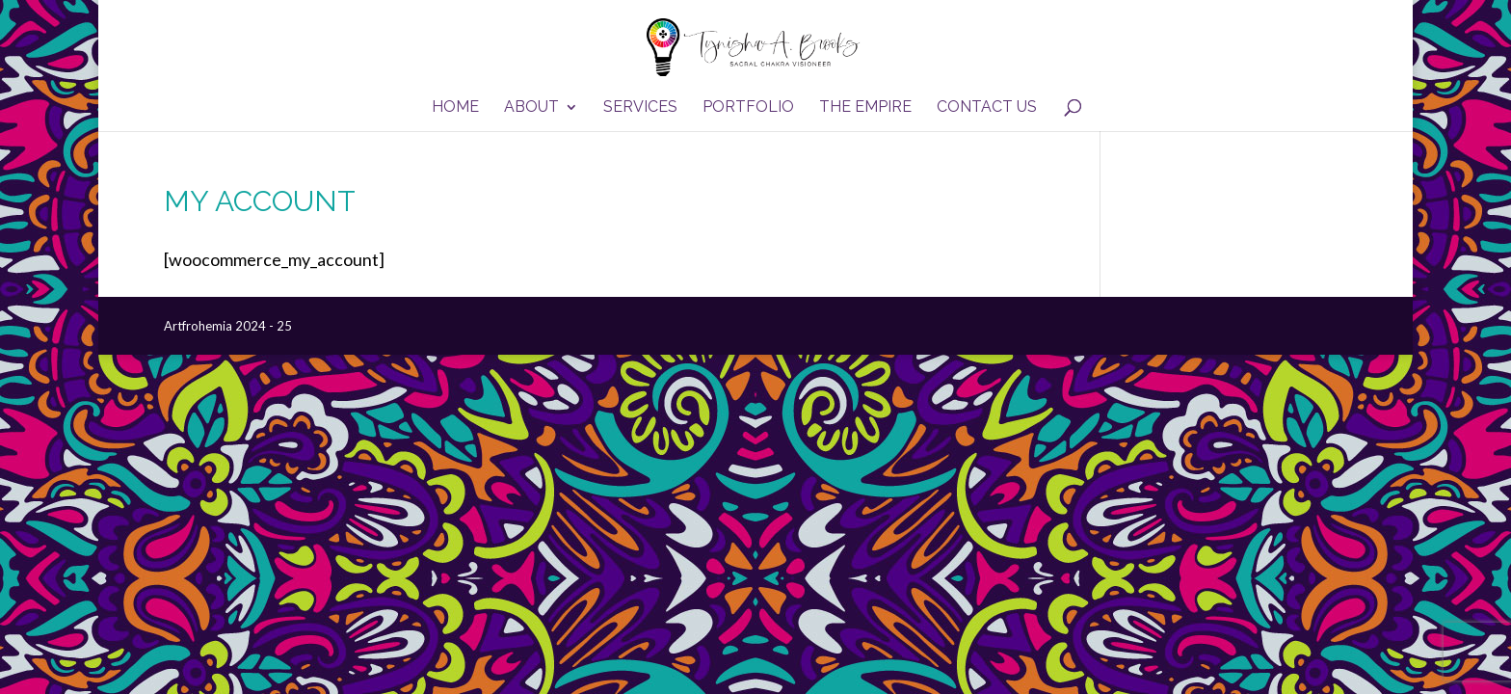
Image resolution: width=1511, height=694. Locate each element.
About (531, 108)
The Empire (865, 108)
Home (455, 108)
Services (640, 108)
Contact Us (987, 108)
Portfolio (748, 108)
